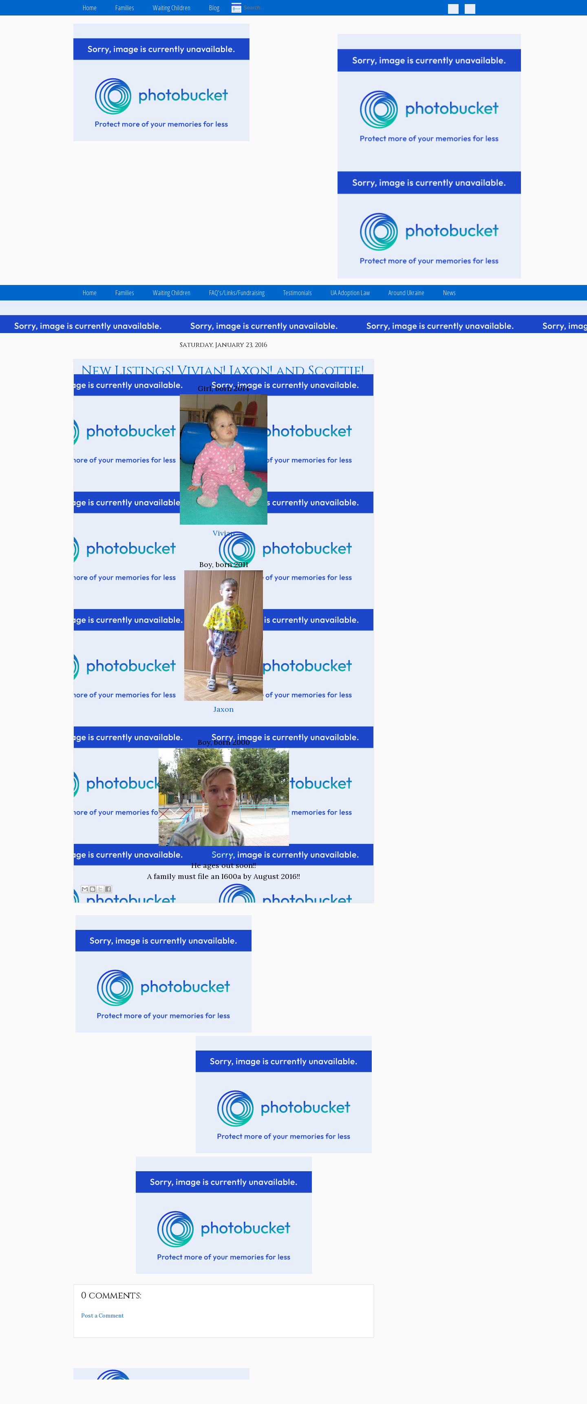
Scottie (223, 854)
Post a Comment (102, 1315)
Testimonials (297, 292)
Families (124, 7)
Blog (214, 7)
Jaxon (224, 709)
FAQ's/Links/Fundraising (237, 292)
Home (90, 7)
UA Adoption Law (350, 292)
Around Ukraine (406, 292)
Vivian (224, 533)
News (449, 292)
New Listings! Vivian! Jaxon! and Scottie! (222, 371)
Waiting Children (171, 7)
